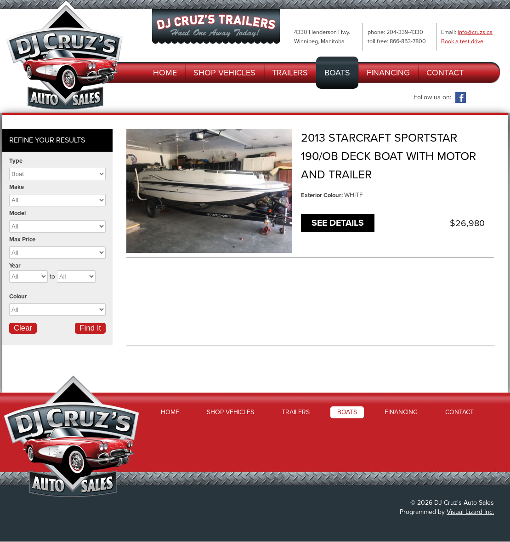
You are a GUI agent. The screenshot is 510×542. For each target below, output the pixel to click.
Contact (445, 73)
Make (16, 187)
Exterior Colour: (322, 195)
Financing (388, 73)
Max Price (22, 239)
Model (17, 213)
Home (165, 73)
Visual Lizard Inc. (470, 512)
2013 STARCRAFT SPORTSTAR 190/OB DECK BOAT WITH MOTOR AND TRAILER (388, 156)
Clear (23, 328)
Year (15, 265)
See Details (338, 222)
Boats (337, 73)
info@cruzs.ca (475, 32)
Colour (18, 296)
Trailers (290, 73)
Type (16, 161)
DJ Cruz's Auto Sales (64, 55)
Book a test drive (462, 41)
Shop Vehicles (224, 73)
